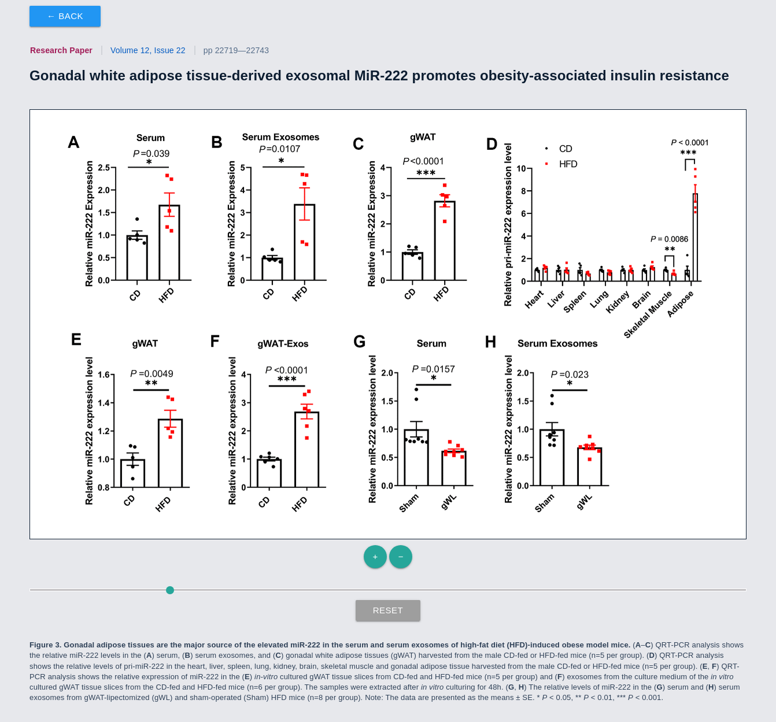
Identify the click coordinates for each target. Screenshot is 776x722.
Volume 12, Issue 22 (148, 50)
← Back (65, 16)
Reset (388, 610)
